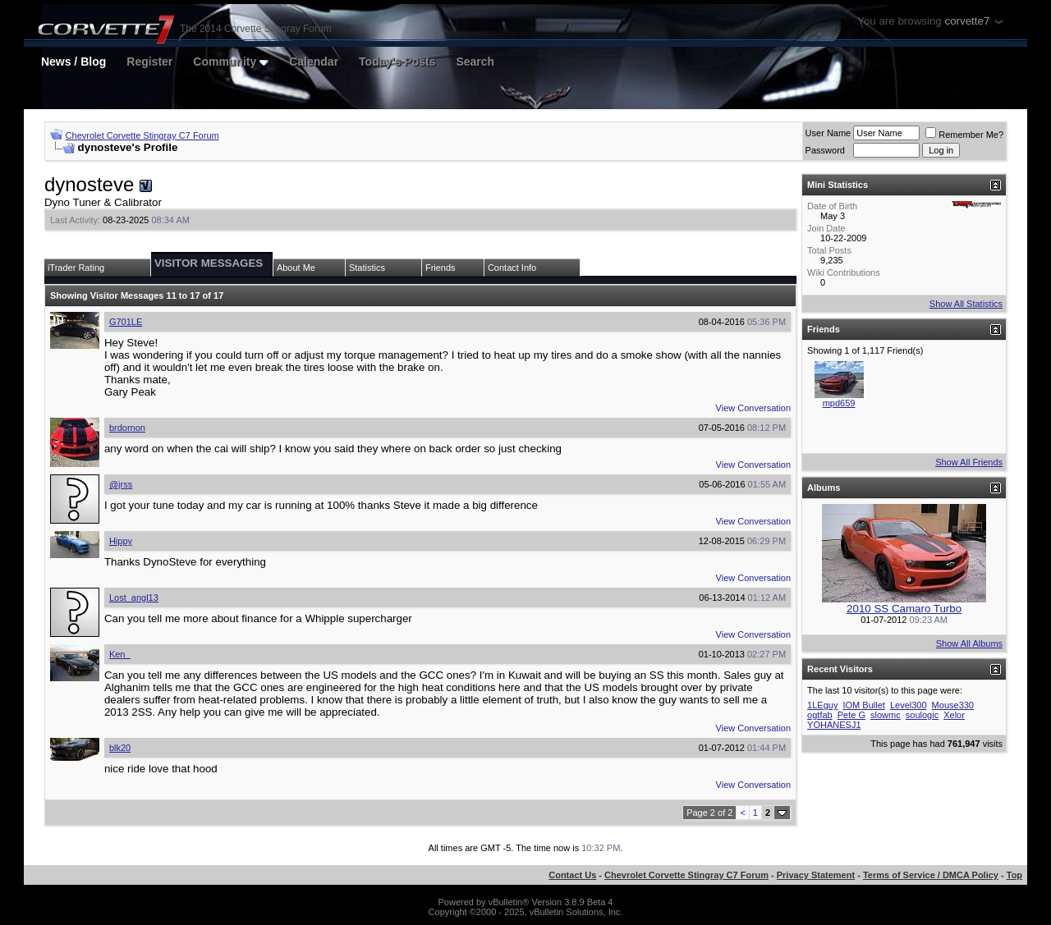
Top (1014, 875)
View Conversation (754, 408)
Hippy (120, 541)
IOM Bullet (863, 705)
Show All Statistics (966, 304)
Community (230, 61)
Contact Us (572, 875)
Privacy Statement (816, 875)
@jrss (120, 484)
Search (475, 61)
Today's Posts (397, 61)
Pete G (851, 715)
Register (149, 61)
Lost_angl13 (133, 597)
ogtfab (820, 715)
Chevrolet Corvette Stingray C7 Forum (142, 135)
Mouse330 (953, 705)
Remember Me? (964, 135)
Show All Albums (969, 643)
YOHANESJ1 (834, 725)
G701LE (125, 322)
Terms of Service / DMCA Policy (930, 875)
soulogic (922, 715)
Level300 (908, 705)
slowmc (885, 715)
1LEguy (822, 705)
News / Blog (73, 61)
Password (825, 150)
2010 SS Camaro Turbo (904, 608)
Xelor (954, 715)
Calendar (313, 61)
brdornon (127, 428)
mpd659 (839, 403)
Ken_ (120, 654)
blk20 (120, 748)
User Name (828, 133)
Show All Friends (969, 462)
